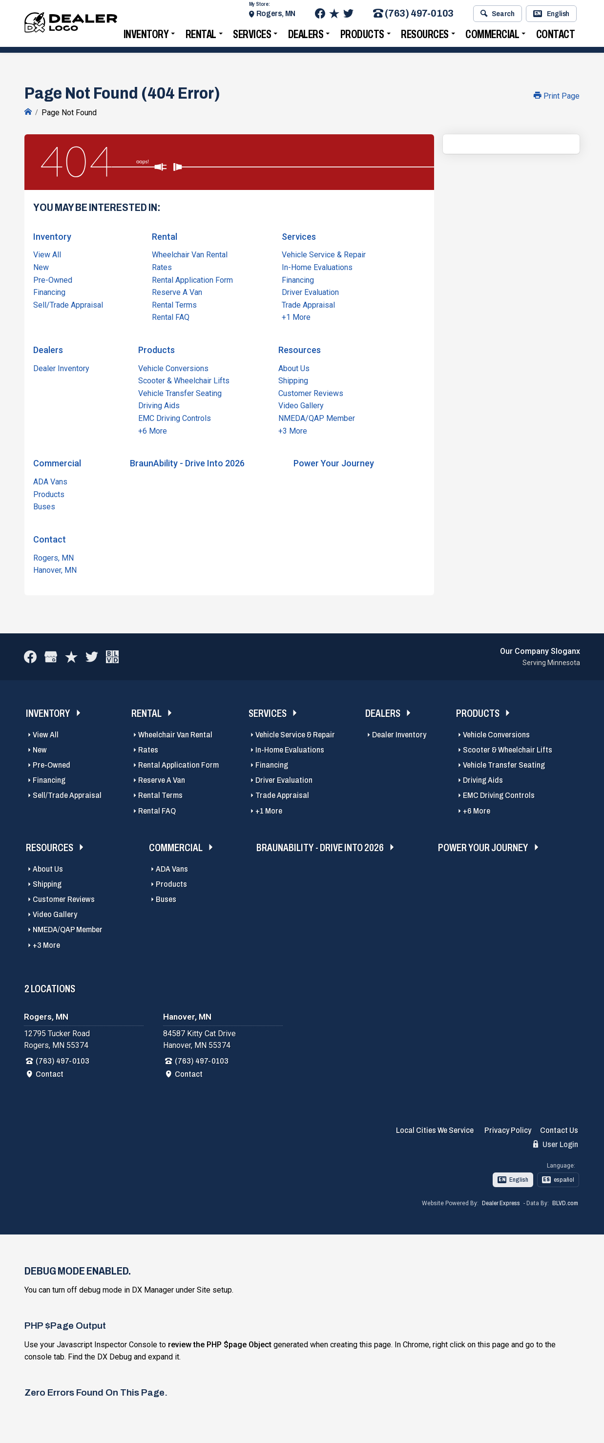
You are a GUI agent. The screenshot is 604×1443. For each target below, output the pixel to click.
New (41, 266)
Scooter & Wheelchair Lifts (183, 379)
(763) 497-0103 (413, 16)
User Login (555, 1143)
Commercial (492, 37)
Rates (162, 266)
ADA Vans (50, 480)
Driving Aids (159, 404)
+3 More (292, 429)
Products (362, 37)
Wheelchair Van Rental (190, 253)
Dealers (306, 37)
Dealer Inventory (61, 367)
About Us (294, 367)
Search (497, 16)
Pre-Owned (52, 278)
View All (47, 253)
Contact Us (559, 1129)
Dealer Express (501, 1202)
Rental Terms (174, 303)
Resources (425, 37)
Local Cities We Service (435, 1129)
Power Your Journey (333, 462)
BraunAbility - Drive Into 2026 (187, 462)
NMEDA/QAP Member (316, 417)
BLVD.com (565, 1202)
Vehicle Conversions (173, 367)
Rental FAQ (170, 316)
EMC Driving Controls (174, 417)
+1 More (296, 316)
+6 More (152, 429)
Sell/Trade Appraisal (68, 303)
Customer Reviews (310, 392)
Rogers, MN (275, 16)
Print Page (557, 96)
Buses (44, 505)
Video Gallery (301, 404)
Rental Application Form (192, 278)
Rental (201, 37)
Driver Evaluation (310, 291)
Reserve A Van (177, 291)
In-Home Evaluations (317, 266)
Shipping (293, 379)
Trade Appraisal (308, 303)
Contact (555, 37)
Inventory (146, 37)
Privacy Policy (507, 1129)
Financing (49, 291)
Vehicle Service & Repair (324, 253)
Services (252, 37)
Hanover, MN (55, 569)
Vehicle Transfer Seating (180, 392)
